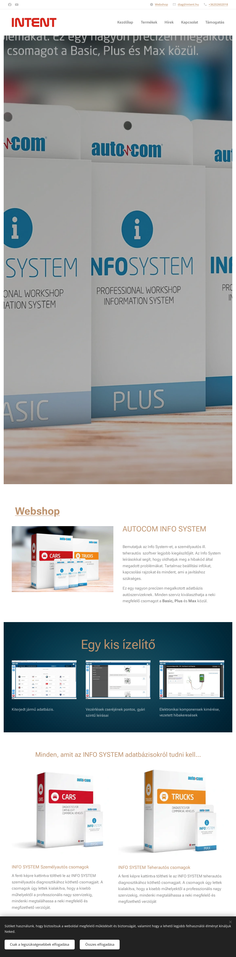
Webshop (161, 4)
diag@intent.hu (188, 4)
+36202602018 (218, 4)
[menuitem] (130, 22)
